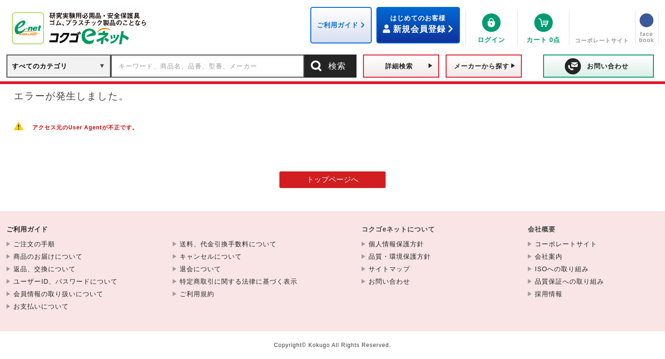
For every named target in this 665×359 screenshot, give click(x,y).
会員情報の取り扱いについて (58, 294)
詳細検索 (399, 66)
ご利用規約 (197, 294)
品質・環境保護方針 (400, 256)
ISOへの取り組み (562, 269)
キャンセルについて (211, 256)
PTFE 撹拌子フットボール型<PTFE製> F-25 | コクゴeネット (80, 28)
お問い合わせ (608, 66)
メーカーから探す (481, 66)
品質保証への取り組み (569, 281)
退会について (200, 269)
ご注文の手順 (34, 244)
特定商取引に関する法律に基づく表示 (238, 281)
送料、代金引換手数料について (228, 244)
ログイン (491, 39)
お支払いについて (41, 306)
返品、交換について (44, 269)
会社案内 (548, 256)
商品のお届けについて (48, 256)
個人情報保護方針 (396, 244)
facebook (646, 37)
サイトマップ (389, 269)
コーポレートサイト (602, 40)
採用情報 (548, 294)
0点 (543, 39)
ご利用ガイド (27, 229)
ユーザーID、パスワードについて (65, 281)
